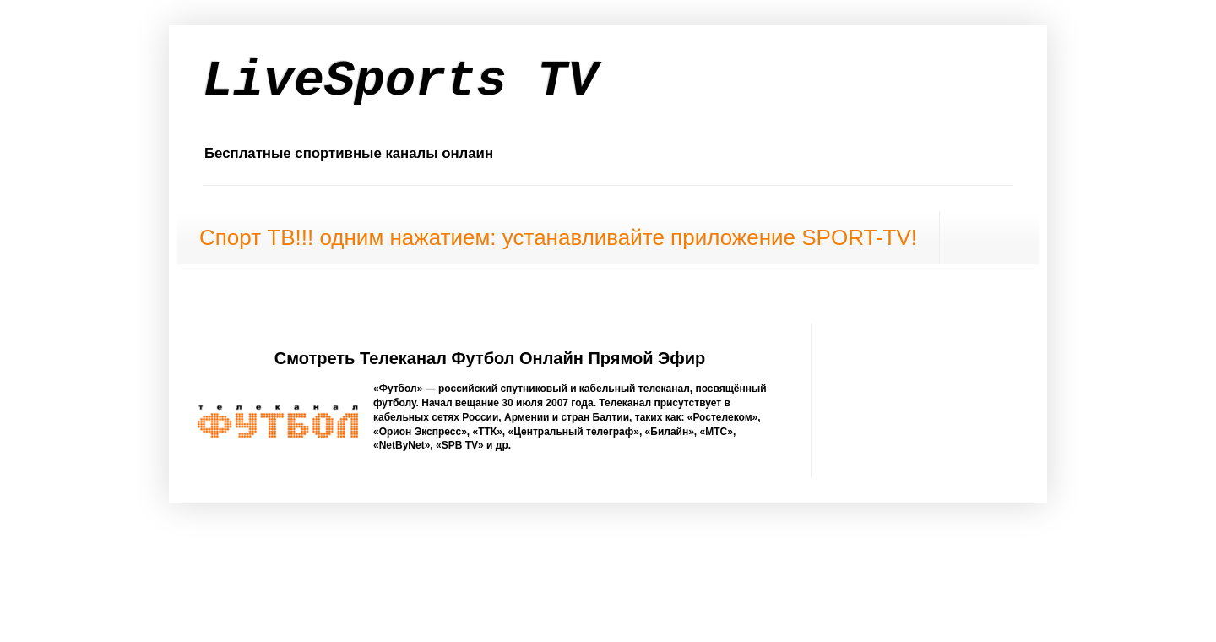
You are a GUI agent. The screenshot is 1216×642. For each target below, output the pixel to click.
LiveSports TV (400, 81)
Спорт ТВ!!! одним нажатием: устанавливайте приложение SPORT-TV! (558, 237)
